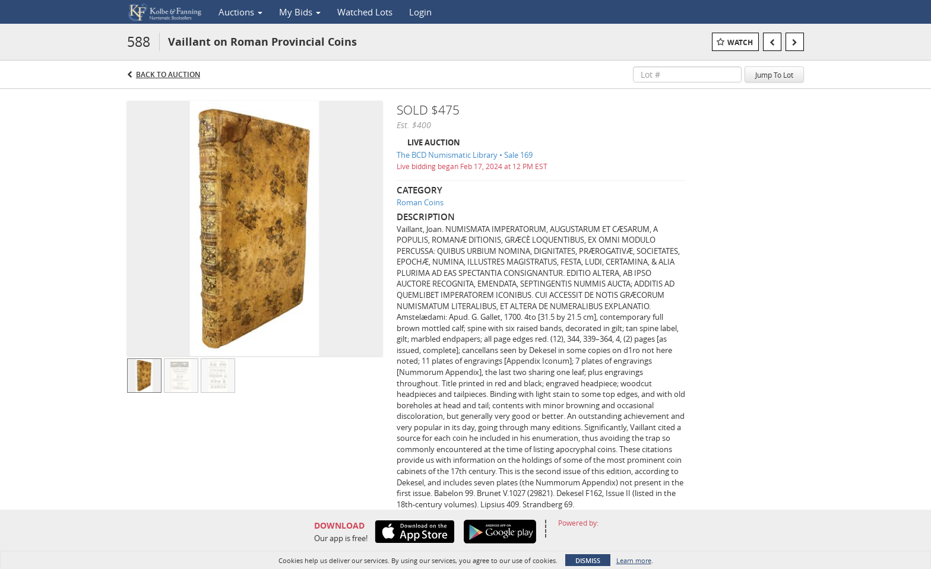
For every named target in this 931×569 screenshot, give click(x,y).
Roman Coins (420, 202)
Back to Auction (168, 74)
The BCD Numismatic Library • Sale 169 (465, 155)
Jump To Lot (774, 75)
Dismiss (587, 560)
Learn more (633, 560)
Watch (740, 42)
